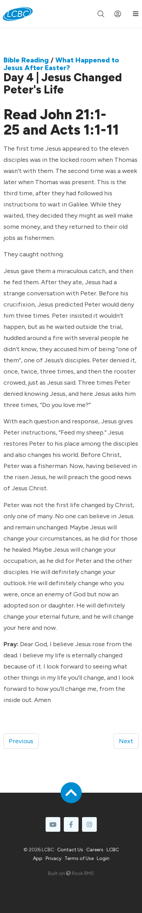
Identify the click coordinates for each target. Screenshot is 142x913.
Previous (21, 741)
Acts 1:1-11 (84, 129)
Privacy (53, 858)
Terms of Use (79, 858)
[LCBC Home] (18, 14)
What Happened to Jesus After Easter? (61, 64)
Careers (94, 850)
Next (126, 741)
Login (103, 858)
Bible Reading (26, 60)
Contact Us (70, 850)
